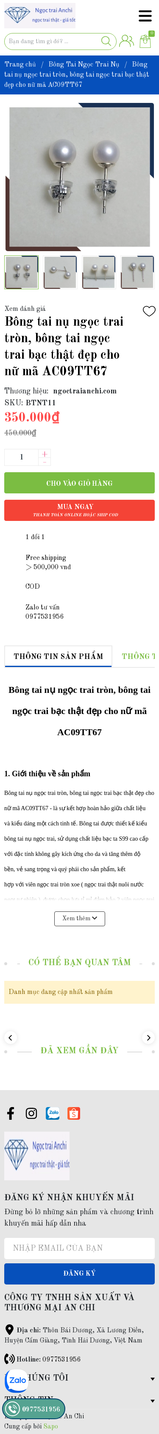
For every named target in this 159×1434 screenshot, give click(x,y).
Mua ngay (75, 510)
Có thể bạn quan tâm (79, 963)
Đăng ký (79, 1274)
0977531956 (61, 1359)
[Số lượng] (21, 457)
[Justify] (106, 41)
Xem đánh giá (25, 309)
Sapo (50, 1426)
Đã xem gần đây (79, 1051)
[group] (79, 177)
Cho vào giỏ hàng (79, 484)
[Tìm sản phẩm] (60, 41)
